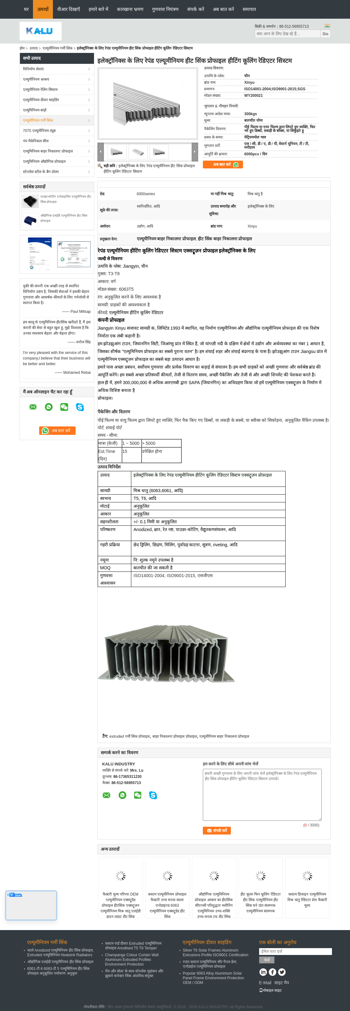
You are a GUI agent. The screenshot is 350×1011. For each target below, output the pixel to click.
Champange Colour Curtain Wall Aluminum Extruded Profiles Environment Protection (132, 959)
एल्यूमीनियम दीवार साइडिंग (41, 100)
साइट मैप (281, 982)
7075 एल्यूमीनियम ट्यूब (39, 131)
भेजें (267, 960)
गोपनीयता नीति (94, 1007)
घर (26, 9)
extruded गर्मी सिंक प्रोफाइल (130, 736)
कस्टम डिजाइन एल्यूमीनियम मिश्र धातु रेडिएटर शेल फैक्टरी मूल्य (307, 900)
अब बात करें (223, 9)
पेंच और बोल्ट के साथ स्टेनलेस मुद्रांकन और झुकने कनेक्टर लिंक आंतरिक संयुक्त (134, 973)
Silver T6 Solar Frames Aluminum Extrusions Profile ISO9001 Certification (216, 952)
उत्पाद (34, 48)
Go (326, 33)
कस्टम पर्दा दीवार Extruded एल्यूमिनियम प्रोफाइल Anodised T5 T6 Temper (133, 945)
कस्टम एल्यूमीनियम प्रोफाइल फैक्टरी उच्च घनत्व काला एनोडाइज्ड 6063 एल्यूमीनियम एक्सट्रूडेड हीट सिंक (167, 905)
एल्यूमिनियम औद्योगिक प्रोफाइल (44, 161)
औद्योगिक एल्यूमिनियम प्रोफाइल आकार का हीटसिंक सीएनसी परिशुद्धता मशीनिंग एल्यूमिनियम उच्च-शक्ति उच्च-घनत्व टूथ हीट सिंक (214, 905)
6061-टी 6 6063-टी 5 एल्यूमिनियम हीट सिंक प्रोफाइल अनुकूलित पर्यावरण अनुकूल (58, 971)
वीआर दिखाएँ (68, 9)
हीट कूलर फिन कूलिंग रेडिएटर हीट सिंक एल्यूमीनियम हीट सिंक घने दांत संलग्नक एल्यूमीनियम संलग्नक (260, 902)
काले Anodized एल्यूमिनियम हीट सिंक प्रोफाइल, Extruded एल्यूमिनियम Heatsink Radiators (60, 952)
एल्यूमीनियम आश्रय (36, 79)
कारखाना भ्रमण (130, 9)
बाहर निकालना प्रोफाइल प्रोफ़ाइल (174, 736)
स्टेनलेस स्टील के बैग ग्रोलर (41, 172)
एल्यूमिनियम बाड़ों (34, 110)
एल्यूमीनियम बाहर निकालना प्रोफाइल (224, 736)
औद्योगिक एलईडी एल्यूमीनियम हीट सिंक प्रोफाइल (60, 962)
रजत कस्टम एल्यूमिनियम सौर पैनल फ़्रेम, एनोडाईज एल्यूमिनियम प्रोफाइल (210, 964)
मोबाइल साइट (270, 990)
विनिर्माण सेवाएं (33, 69)
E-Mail (265, 982)
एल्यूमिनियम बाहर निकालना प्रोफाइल (48, 151)
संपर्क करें (195, 9)
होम (22, 48)
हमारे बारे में (98, 9)
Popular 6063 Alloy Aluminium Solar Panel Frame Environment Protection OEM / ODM (213, 978)
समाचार (249, 9)
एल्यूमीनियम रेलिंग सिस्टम (40, 89)
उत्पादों (43, 9)
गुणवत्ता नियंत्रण (165, 9)
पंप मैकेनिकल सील (36, 141)
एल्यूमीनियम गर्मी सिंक (58, 48)
